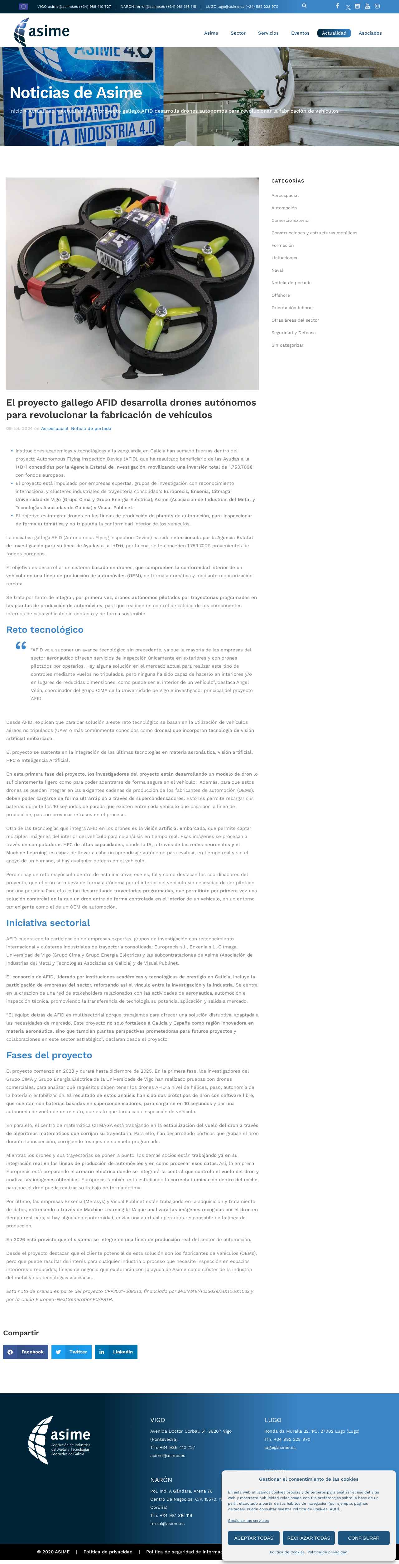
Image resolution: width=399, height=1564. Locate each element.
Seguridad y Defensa (294, 336)
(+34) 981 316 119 (181, 6)
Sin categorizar (288, 349)
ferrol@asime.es (150, 6)
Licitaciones (284, 261)
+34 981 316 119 (176, 1519)
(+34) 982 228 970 (262, 6)
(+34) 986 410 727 (95, 6)
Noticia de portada (91, 432)
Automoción (284, 211)
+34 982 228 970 (292, 1442)
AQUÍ (334, 1509)
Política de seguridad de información (188, 1556)
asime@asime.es (63, 6)
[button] (25, 1356)
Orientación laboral (292, 311)
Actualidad (41, 114)
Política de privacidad (328, 1552)
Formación (283, 249)
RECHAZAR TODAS (308, 1538)
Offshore (281, 299)
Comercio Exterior (291, 224)
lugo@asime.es (231, 6)
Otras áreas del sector (295, 324)
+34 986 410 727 (177, 1451)
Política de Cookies (287, 1552)
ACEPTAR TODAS (253, 1538)
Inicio (15, 114)
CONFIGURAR (363, 1538)
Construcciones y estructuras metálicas (314, 236)
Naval (277, 274)
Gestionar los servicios (248, 1520)
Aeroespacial (54, 432)
